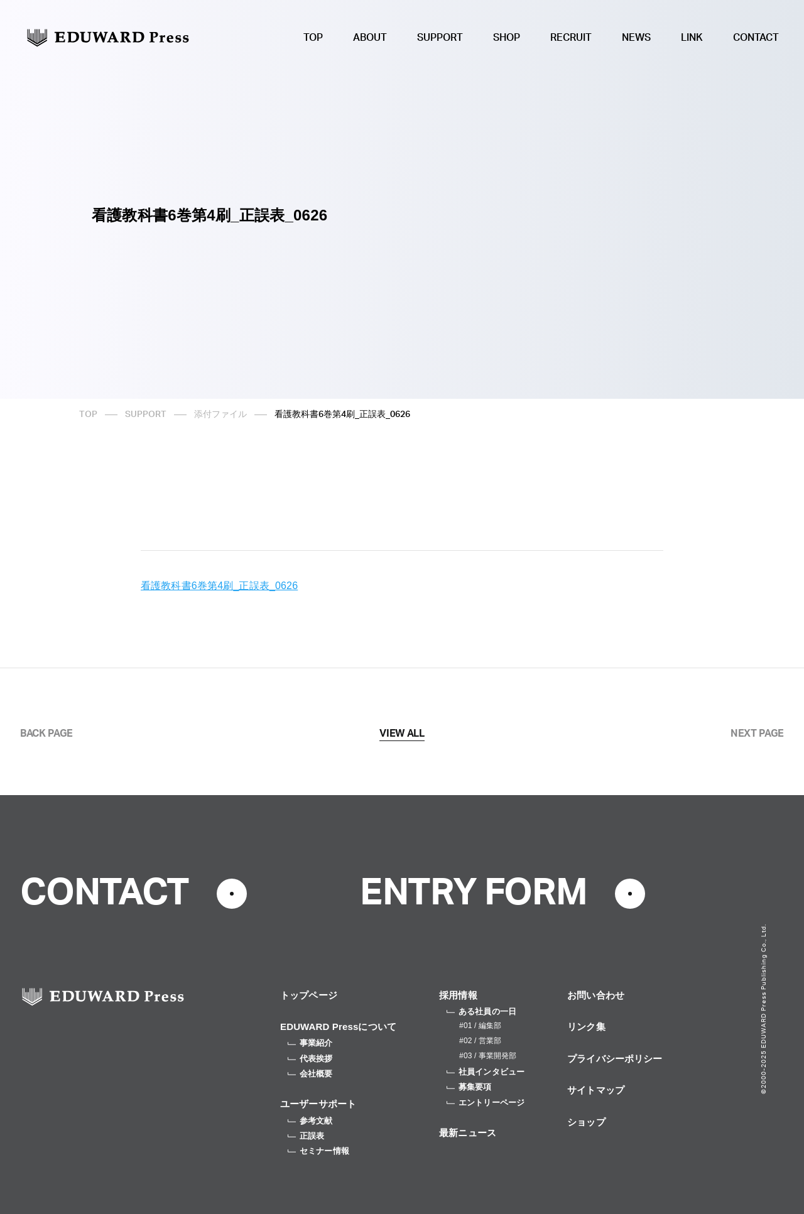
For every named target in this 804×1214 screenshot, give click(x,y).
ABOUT (370, 38)
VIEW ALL (401, 734)
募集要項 (469, 1087)
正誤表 (306, 1136)
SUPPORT (440, 38)
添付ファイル (220, 414)
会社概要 (310, 1073)
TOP (313, 38)
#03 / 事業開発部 (487, 1055)
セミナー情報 (318, 1151)
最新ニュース (467, 1132)
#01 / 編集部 (480, 1025)
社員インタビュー (485, 1071)
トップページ (308, 995)
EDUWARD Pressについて (338, 1026)
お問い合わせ (595, 995)
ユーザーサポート (318, 1103)
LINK (692, 38)
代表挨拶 (310, 1058)
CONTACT (756, 38)
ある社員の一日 (481, 1011)
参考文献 (310, 1120)
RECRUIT (571, 38)
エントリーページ (485, 1102)
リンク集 (586, 1026)
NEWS (636, 38)
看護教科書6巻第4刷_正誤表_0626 (219, 585)
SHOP (506, 38)
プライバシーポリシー (615, 1058)
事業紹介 (310, 1043)
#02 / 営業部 (480, 1040)
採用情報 (458, 995)
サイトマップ (595, 1090)
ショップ (586, 1122)
